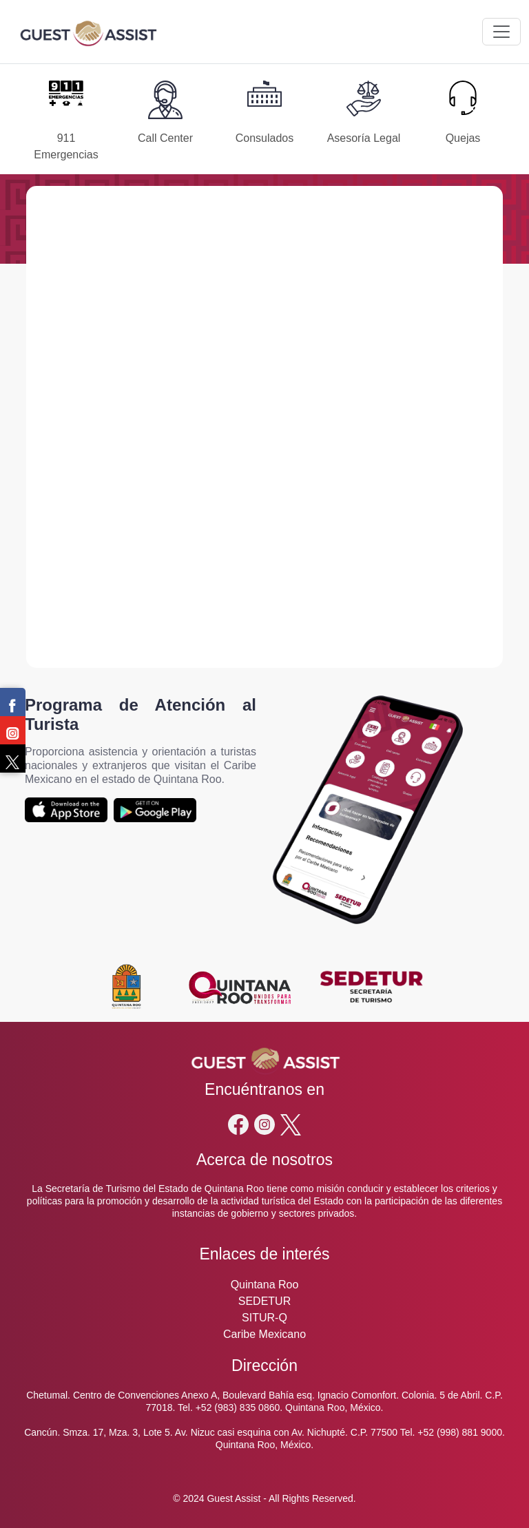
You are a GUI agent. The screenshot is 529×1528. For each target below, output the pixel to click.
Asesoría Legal (364, 138)
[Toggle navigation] (501, 31)
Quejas (463, 138)
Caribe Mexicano (264, 1334)
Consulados (265, 138)
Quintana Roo (265, 1284)
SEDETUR (264, 1301)
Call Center (165, 138)
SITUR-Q (264, 1317)
